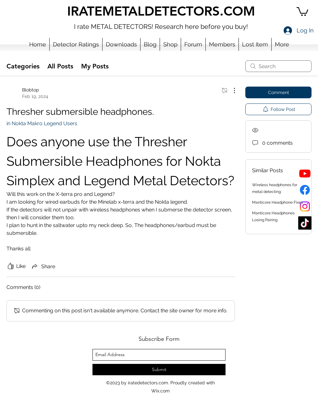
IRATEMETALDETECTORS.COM (161, 11)
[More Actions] (231, 90)
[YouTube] (305, 173)
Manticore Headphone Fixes (277, 202)
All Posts (60, 66)
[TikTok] (305, 223)
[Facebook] (305, 190)
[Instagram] (305, 206)
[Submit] (159, 369)
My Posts (95, 66)
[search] (278, 66)
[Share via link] (43, 266)
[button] (302, 11)
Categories (23, 66)
